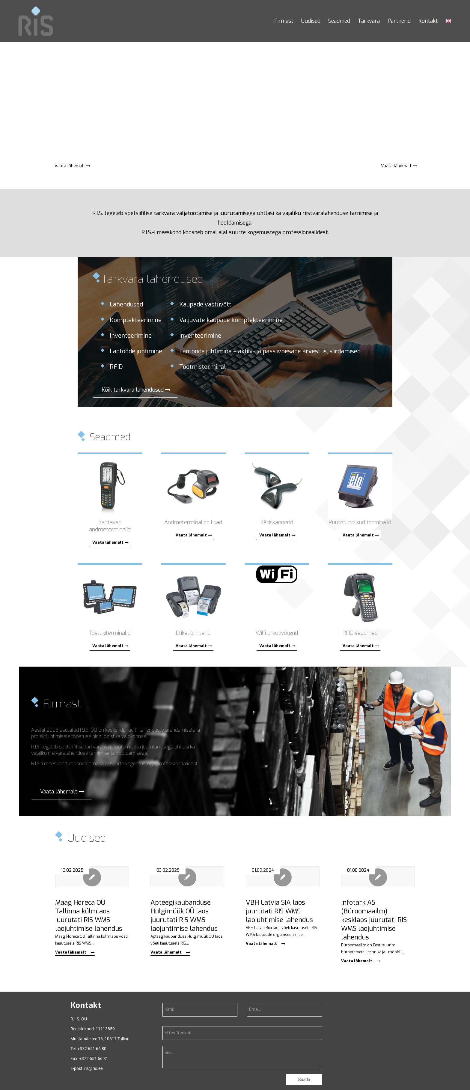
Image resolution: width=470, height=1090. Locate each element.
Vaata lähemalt (75, 952)
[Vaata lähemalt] (72, 166)
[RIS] (35, 21)
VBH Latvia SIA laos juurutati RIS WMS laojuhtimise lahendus (279, 911)
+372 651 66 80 (91, 1048)
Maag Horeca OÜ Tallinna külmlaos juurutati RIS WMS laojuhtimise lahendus (88, 915)
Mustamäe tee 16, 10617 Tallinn (99, 1038)
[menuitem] (283, 21)
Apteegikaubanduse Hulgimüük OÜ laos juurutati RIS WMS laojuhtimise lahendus (184, 915)
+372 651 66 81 (93, 1058)
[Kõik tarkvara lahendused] (135, 390)
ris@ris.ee (93, 1068)
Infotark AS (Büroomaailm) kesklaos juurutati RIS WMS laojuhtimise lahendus (374, 920)
